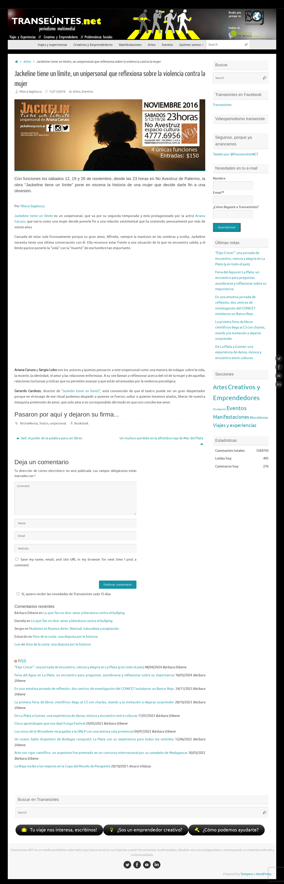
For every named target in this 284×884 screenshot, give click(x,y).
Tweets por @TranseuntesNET (235, 154)
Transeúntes (222, 105)
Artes (27, 62)
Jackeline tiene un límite (33, 216)
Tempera (247, 874)
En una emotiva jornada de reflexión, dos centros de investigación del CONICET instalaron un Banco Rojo (94, 689)
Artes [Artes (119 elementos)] (220, 387)
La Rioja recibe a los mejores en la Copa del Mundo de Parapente (62, 766)
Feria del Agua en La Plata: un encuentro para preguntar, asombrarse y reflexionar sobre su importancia (94, 675)
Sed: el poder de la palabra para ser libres (49, 438)
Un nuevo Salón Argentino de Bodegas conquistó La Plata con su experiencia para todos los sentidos (94, 739)
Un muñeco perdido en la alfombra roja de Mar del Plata (161, 441)
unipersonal (58, 423)
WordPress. (264, 874)
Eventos (87, 92)
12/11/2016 (57, 92)
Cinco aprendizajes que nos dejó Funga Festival (49, 724)
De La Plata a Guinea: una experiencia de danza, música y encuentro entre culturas (76, 716)
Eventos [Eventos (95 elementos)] (237, 408)
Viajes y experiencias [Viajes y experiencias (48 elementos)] (234, 425)
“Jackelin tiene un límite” (80, 391)
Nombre (219, 178)
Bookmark (81, 423)
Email (218, 193)
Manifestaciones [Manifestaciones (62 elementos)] (231, 417)
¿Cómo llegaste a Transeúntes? (236, 207)
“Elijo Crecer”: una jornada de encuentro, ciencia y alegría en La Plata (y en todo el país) (79, 667)
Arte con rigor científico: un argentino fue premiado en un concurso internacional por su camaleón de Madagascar (101, 753)
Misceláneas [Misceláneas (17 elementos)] (259, 417)
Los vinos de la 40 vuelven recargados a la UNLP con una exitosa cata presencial (74, 731)
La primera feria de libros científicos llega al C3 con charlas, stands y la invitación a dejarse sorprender (94, 702)
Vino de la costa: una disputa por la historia (65, 637)
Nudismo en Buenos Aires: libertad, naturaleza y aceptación (74, 629)
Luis (17, 644)
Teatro (43, 423)
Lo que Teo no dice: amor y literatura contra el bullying (84, 613)
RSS (22, 661)
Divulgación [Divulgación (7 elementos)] (219, 409)
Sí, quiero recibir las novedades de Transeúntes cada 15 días (63, 594)
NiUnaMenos (29, 423)
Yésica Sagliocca (30, 92)
